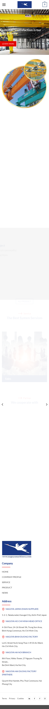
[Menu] (4, 4)
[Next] (46, 404)
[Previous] (2, 404)
